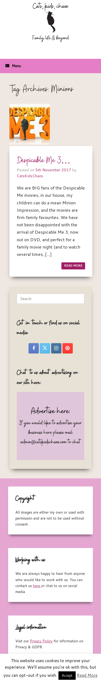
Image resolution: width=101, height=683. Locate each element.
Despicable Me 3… (44, 160)
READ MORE (73, 266)
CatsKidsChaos (30, 175)
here (37, 585)
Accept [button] (67, 675)
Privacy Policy (41, 641)
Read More (87, 675)
